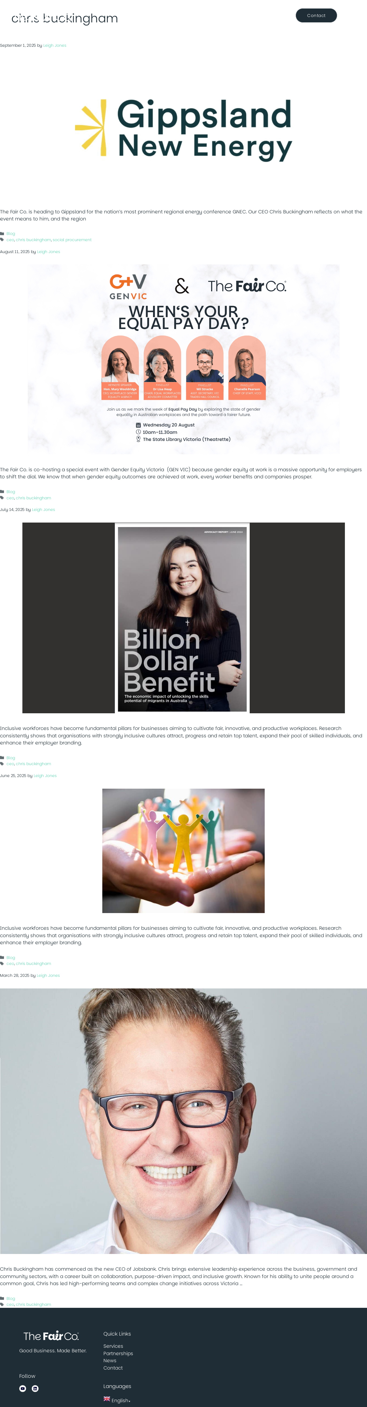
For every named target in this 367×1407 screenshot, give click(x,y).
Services (163, 16)
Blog (11, 233)
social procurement (72, 240)
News (228, 15)
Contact (113, 1367)
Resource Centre (263, 15)
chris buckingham (33, 240)
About (130, 16)
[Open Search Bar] (353, 16)
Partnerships (198, 15)
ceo (10, 240)
